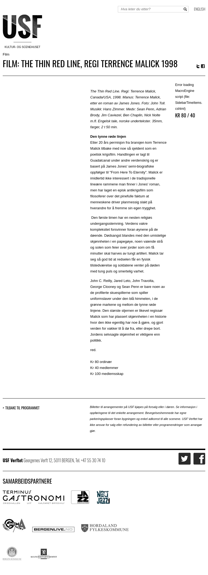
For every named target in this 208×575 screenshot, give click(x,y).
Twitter (198, 66)
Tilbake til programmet (22, 407)
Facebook (203, 66)
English (199, 9)
